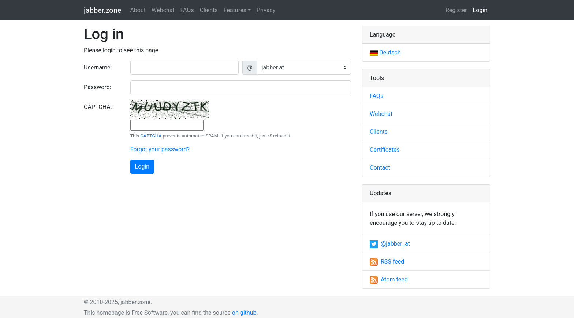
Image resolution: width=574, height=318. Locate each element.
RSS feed (387, 261)
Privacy (266, 10)
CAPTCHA (150, 136)
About (138, 10)
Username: (98, 67)
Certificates (385, 149)
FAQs (187, 10)
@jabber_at (390, 243)
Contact (380, 167)
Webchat (163, 10)
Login (481, 9)
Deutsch (385, 52)
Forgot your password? (160, 149)
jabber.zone (102, 10)
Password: (97, 87)
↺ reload (277, 136)
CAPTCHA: (98, 106)
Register (456, 10)
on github (244, 312)
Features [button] (235, 10)
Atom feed (389, 279)
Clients (209, 10)
